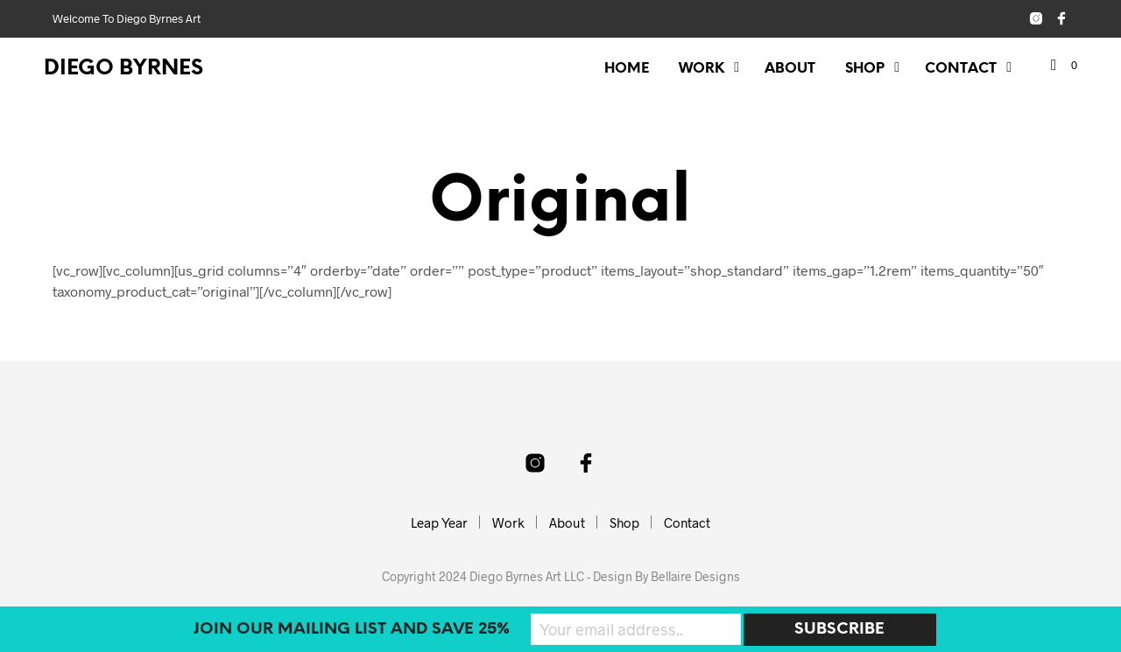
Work (701, 68)
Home (626, 68)
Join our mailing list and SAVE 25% (352, 629)
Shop (865, 68)
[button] (1064, 65)
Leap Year (439, 522)
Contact (961, 68)
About (790, 68)
